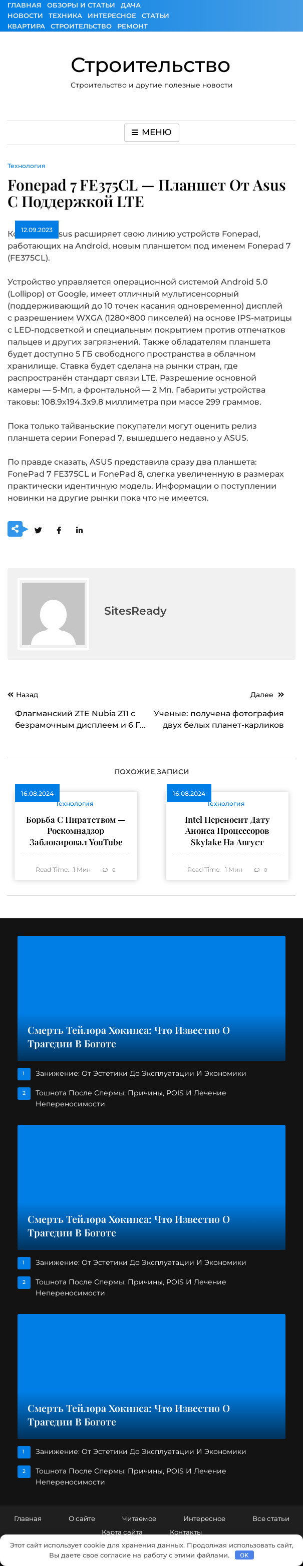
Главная (25, 5)
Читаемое (139, 1518)
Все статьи (270, 1518)
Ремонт (132, 26)
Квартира (26, 26)
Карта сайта (122, 1532)
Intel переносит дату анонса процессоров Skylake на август (227, 830)
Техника (65, 16)
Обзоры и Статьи (81, 5)
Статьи (155, 16)
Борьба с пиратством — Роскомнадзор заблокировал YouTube (75, 830)
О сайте (82, 1518)
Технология (27, 166)
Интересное (112, 16)
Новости (25, 16)
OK (244, 1555)
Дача (131, 5)
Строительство (81, 26)
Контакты (186, 1532)
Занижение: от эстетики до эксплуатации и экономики (141, 1073)
